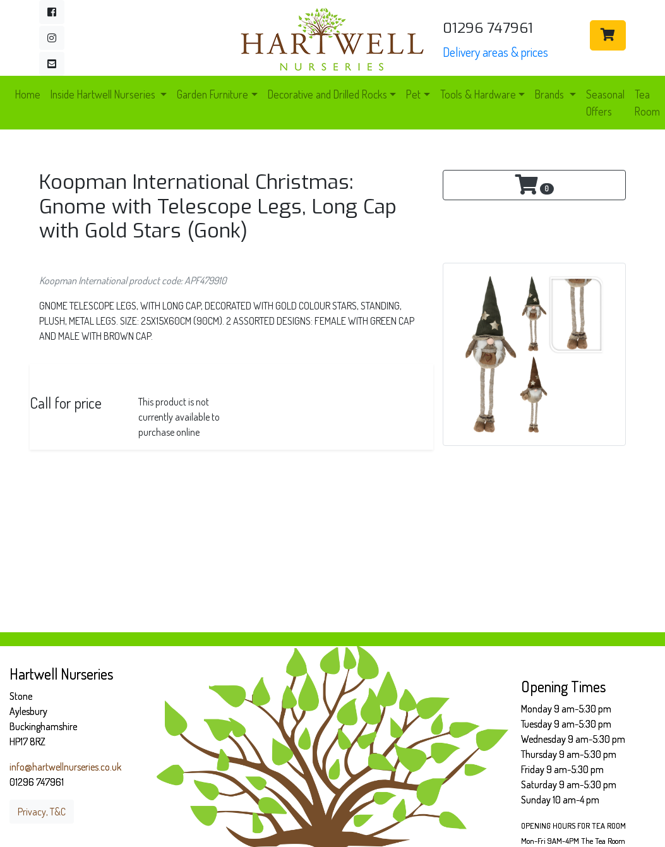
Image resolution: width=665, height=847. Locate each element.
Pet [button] (413, 94)
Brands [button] (550, 94)
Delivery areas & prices (495, 52)
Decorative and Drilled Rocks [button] (327, 94)
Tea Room (647, 102)
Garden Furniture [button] (212, 94)
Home (27, 94)
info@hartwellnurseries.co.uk (65, 766)
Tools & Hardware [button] (478, 94)
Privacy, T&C (42, 811)
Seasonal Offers (605, 102)
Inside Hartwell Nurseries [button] (104, 94)
